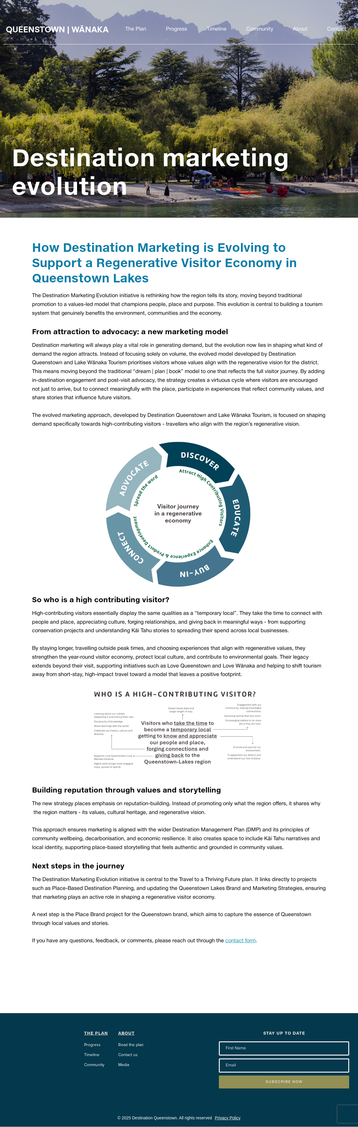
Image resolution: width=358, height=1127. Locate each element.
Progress (176, 29)
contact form (240, 940)
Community (259, 29)
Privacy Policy (227, 1118)
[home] (62, 29)
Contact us (128, 1055)
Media (123, 1065)
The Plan (135, 29)
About (300, 29)
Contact (336, 29)
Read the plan (131, 1045)
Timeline (217, 29)
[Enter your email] (284, 1048)
